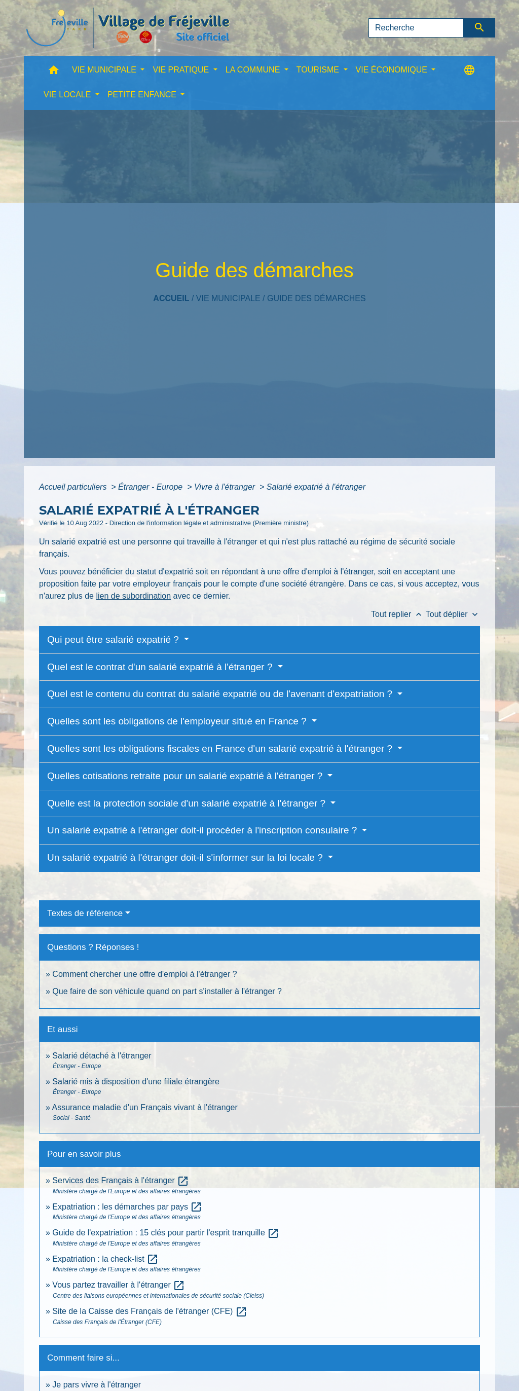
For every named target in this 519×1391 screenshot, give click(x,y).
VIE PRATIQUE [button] (182, 69)
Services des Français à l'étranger (120, 1180)
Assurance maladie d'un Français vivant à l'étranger (144, 1107)
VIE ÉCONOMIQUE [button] (393, 69)
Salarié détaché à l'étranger (101, 1055)
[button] (54, 72)
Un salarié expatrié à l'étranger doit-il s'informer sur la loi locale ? (186, 857)
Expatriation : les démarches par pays (127, 1206)
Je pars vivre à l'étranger (96, 1384)
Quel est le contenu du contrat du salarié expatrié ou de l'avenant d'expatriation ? (221, 693)
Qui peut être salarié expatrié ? (114, 639)
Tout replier (398, 614)
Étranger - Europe (151, 487)
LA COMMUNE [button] (254, 69)
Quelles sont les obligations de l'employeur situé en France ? (178, 721)
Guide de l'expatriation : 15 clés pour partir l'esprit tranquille (165, 1232)
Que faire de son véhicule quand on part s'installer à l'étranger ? (167, 991)
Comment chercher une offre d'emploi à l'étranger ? (144, 974)
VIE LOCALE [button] (68, 94)
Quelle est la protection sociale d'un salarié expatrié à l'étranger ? (187, 803)
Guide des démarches (316, 298)
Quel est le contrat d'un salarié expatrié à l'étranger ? (161, 667)
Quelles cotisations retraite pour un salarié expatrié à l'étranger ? (186, 776)
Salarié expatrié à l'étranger (316, 487)
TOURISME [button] (319, 69)
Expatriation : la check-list (105, 1259)
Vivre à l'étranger (225, 487)
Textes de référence (85, 913)
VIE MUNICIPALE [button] (105, 69)
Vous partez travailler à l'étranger (118, 1284)
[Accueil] (128, 28)
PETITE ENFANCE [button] (142, 94)
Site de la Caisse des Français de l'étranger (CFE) (149, 1311)
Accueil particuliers (74, 487)
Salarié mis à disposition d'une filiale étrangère (135, 1081)
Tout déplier (453, 614)
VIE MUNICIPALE (228, 298)
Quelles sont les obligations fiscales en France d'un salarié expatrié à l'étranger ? (221, 748)
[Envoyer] (480, 28)
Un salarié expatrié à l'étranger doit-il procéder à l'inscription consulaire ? (203, 830)
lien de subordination (133, 596)
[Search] (416, 28)
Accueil (171, 298)
